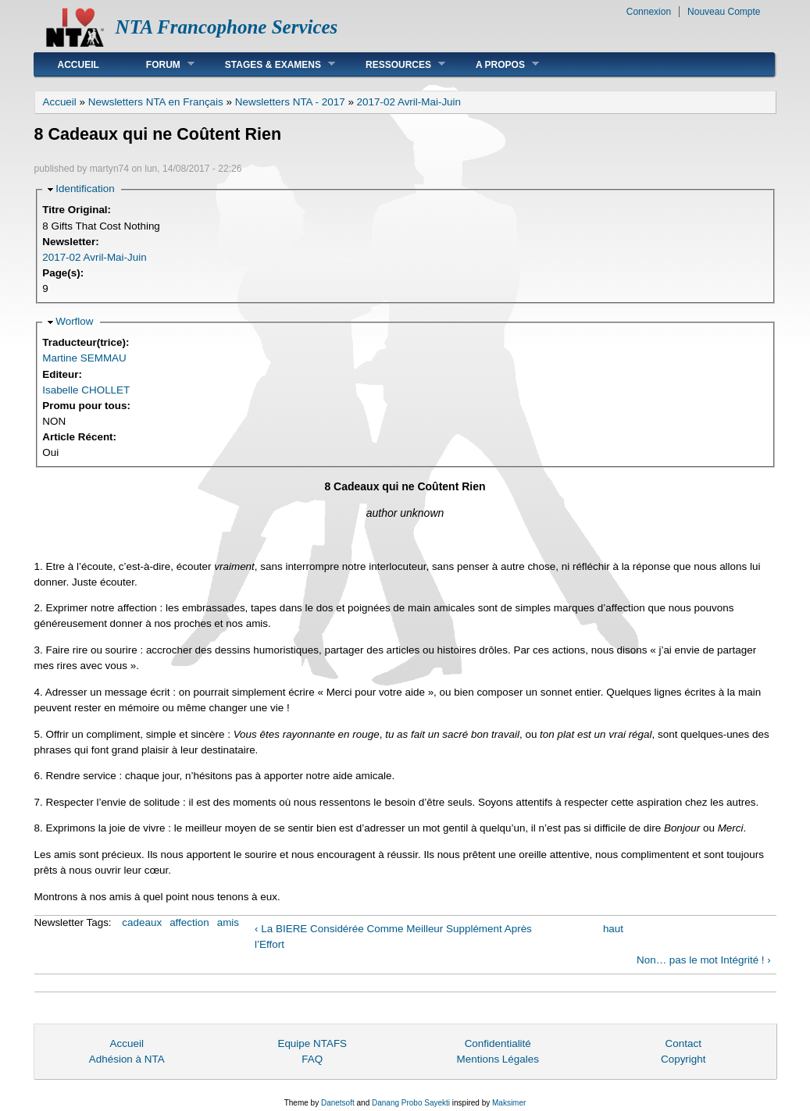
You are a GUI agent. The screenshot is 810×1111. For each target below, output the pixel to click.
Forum (158, 64)
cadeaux (142, 922)
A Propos (495, 64)
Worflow (74, 321)
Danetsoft (338, 1103)
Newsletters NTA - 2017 (290, 102)
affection (189, 922)
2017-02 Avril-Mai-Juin (409, 102)
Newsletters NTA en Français (155, 102)
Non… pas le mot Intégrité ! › (704, 960)
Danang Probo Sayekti (411, 1103)
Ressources (393, 64)
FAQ (312, 1059)
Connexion (648, 11)
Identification (84, 188)
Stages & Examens (268, 64)
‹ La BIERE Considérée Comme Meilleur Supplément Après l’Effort (393, 936)
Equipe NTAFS (312, 1043)
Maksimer (509, 1103)
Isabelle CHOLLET (86, 390)
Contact (683, 1043)
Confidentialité (498, 1043)
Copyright (683, 1059)
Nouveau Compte (723, 11)
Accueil (78, 64)
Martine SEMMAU (84, 358)
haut (613, 929)
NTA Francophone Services (227, 26)
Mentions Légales (498, 1059)
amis (228, 922)
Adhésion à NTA (127, 1059)
